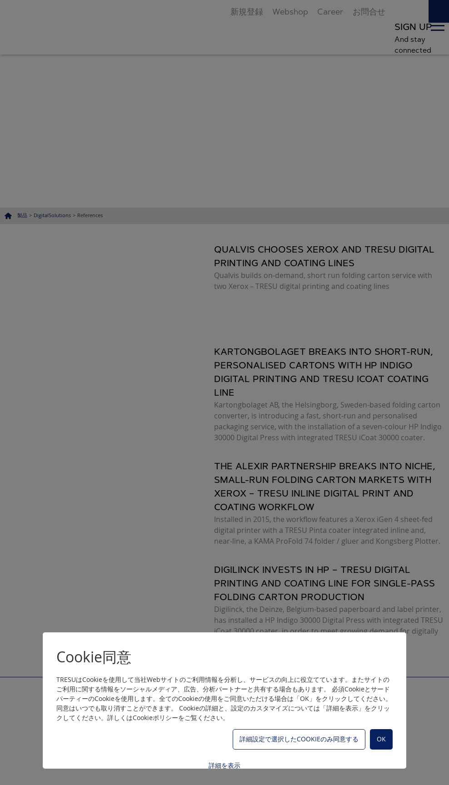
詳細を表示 (224, 765)
